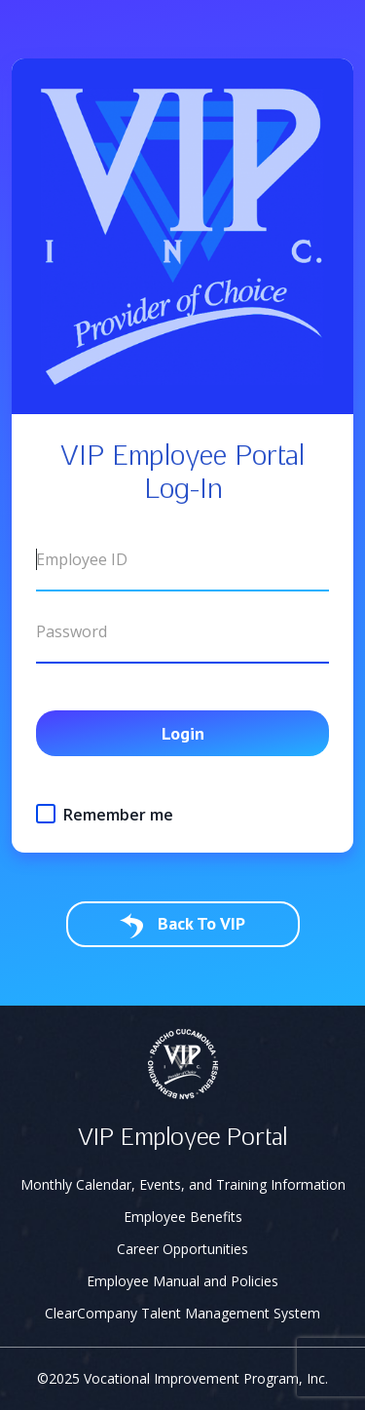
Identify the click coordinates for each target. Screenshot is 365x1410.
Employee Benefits (183, 1216)
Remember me (118, 814)
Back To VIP (182, 925)
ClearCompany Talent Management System (182, 1313)
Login (183, 733)
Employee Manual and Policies (182, 1281)
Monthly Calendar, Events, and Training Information (183, 1184)
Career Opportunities (182, 1248)
